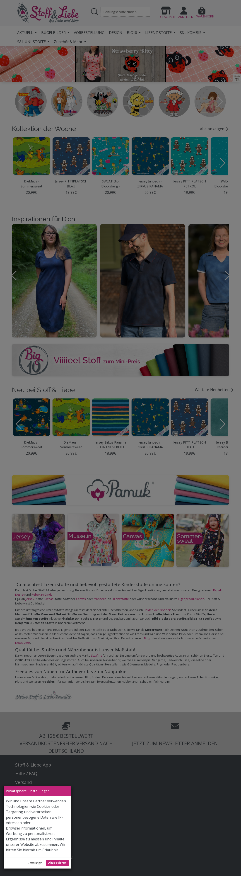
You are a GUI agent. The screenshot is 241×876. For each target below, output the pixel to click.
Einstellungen (34, 862)
